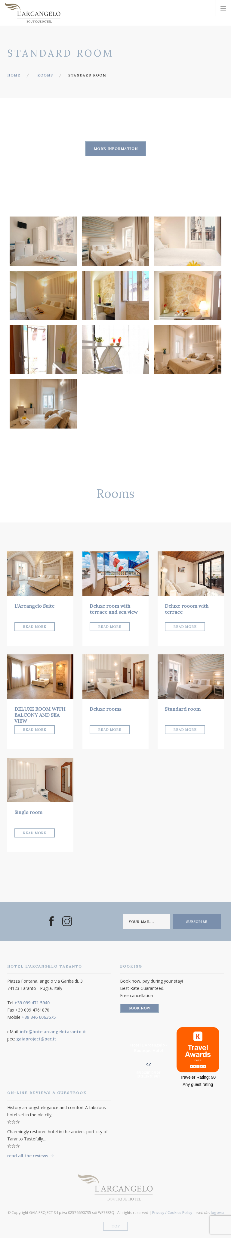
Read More (34, 627)
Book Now (139, 1008)
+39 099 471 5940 (32, 1003)
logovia (217, 1212)
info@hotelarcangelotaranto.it (53, 1031)
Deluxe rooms (106, 709)
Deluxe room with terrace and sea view (114, 609)
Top (116, 1226)
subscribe (197, 922)
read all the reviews (27, 1155)
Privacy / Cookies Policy (172, 1212)
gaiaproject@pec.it (36, 1039)
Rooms (45, 75)
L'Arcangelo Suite (34, 606)
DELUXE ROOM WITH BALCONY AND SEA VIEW (40, 715)
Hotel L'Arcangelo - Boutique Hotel (148, 1047)
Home (13, 75)
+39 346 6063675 (39, 1017)
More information (116, 148)
